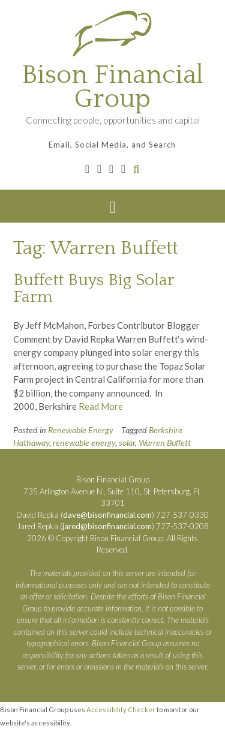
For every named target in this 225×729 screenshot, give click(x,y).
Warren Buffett (165, 442)
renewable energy (84, 442)
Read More (101, 406)
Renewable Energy (80, 430)
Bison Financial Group (112, 87)
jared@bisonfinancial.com (107, 526)
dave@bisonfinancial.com (107, 515)
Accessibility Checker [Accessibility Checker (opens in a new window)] (120, 709)
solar (127, 442)
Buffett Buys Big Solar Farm (93, 288)
